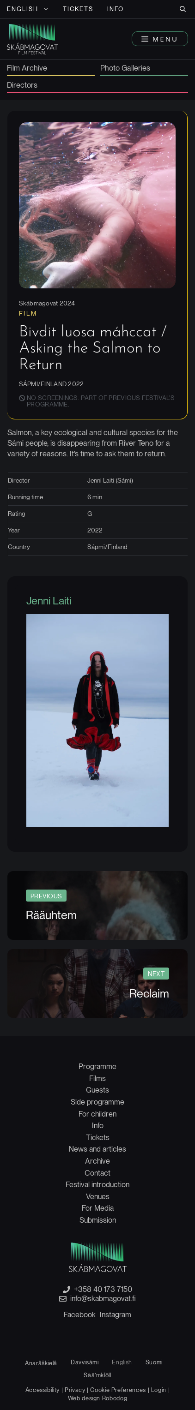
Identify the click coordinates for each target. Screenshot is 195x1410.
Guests (97, 1090)
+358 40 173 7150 (103, 1289)
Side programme (97, 1102)
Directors (22, 85)
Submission (97, 1220)
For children (97, 1114)
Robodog (114, 1398)
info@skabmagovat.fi (103, 1298)
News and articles (97, 1149)
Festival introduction (97, 1184)
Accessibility (43, 1389)
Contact (97, 1173)
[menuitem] (28, 9)
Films (97, 1078)
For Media (98, 1208)
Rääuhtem (51, 915)
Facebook (80, 1314)
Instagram (115, 1314)
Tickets (78, 9)
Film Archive (27, 68)
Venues (98, 1196)
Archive (97, 1161)
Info (115, 9)
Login (158, 1389)
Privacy (75, 1389)
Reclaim (149, 993)
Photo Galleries (125, 68)
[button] (183, 9)
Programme (97, 1066)
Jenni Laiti (48, 600)
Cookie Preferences (118, 1389)
